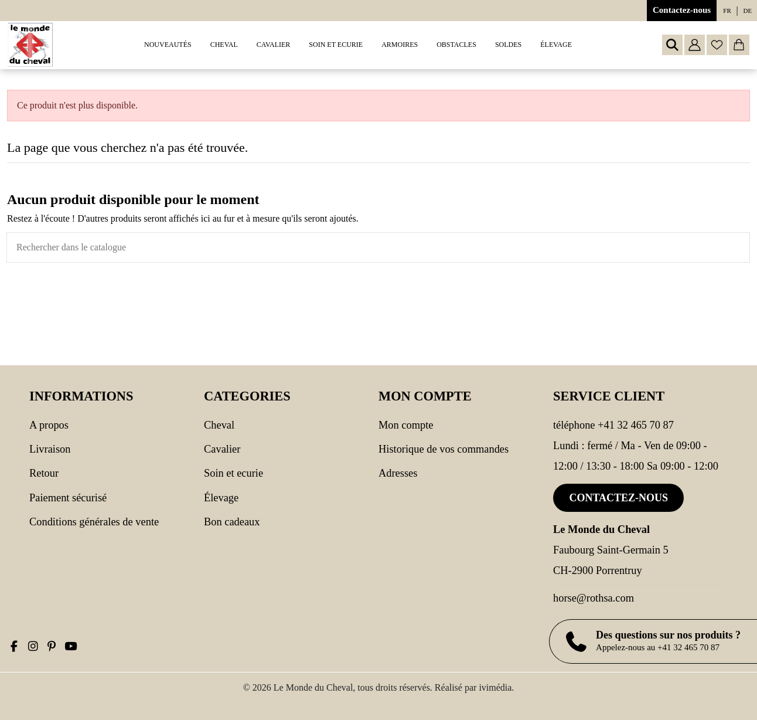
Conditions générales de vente (94, 522)
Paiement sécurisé (68, 498)
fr (727, 10)
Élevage (221, 498)
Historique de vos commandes (443, 449)
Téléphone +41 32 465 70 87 (613, 425)
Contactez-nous (682, 10)
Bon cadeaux (232, 522)
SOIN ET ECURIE (233, 473)
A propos (49, 425)
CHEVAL (219, 425)
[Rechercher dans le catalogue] (740, 247)
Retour (44, 473)
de (748, 10)
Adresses (397, 473)
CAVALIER (222, 449)
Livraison (49, 449)
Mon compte (405, 425)
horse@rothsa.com (593, 598)
